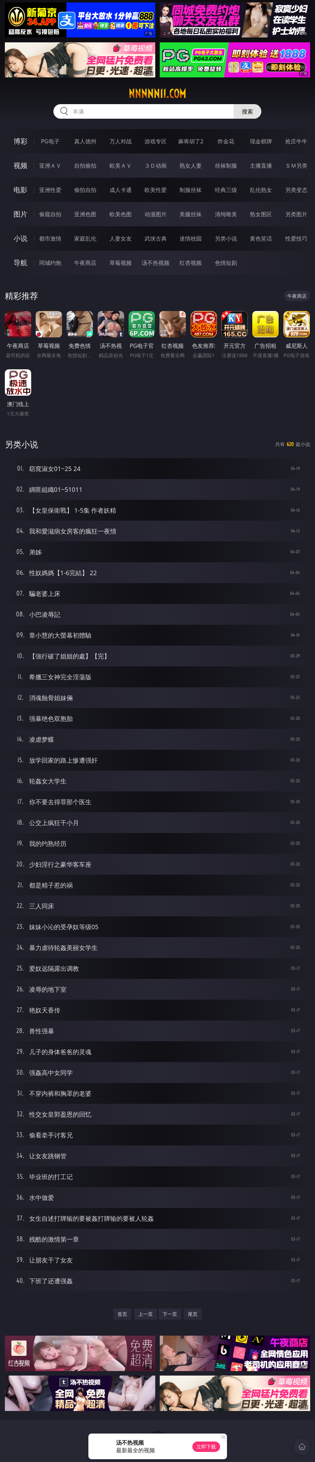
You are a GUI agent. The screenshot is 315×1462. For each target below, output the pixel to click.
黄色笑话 (261, 238)
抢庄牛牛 (296, 141)
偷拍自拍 (85, 190)
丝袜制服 (226, 165)
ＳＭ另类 (296, 165)
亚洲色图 (85, 214)
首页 (122, 1314)
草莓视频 (121, 263)
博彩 (20, 141)
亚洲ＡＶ (50, 165)
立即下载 (206, 1446)
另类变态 (296, 190)
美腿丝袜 (191, 214)
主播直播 (261, 165)
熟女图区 (261, 214)
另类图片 (296, 214)
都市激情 (50, 238)
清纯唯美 (226, 214)
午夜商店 (85, 263)
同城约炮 (50, 263)
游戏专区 (156, 141)
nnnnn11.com (157, 94)
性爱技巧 (296, 238)
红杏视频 (191, 263)
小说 (20, 238)
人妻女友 (121, 238)
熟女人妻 (191, 165)
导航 (20, 262)
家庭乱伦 (85, 238)
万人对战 (121, 141)
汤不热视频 (155, 263)
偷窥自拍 (50, 214)
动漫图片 (156, 214)
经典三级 (226, 190)
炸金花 (226, 141)
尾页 (193, 1314)
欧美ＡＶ (121, 165)
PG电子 (50, 141)
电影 (20, 189)
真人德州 (85, 141)
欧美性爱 (156, 190)
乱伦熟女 (261, 190)
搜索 (247, 111)
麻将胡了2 (190, 141)
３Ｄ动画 (156, 165)
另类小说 (226, 238)
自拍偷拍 (85, 165)
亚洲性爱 (50, 190)
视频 (20, 165)
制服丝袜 (191, 190)
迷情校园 (191, 238)
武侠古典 (156, 238)
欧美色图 (121, 214)
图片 (20, 214)
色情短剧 (226, 263)
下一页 (170, 1314)
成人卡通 (121, 190)
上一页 (145, 1314)
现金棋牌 (261, 141)
